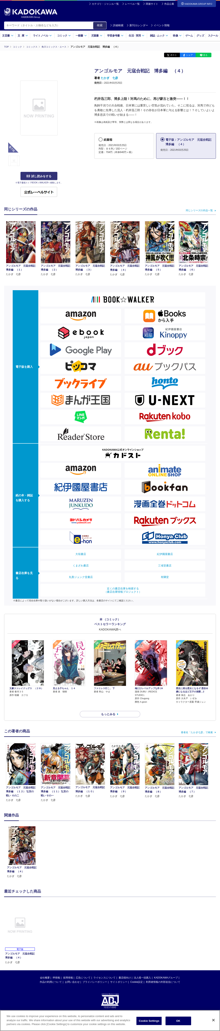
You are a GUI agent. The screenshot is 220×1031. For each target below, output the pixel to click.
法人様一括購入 (142, 970)
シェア (189, 55)
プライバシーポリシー (95, 974)
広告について (83, 970)
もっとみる (108, 706)
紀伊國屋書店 (165, 553)
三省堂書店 (164, 565)
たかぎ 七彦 (109, 78)
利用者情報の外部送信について (163, 974)
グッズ (200, 35)
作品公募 (169, 3)
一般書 (81, 35)
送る (205, 55)
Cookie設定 (136, 974)
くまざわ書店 (81, 565)
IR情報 (56, 970)
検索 (100, 25)
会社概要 (45, 970)
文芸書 (7, 35)
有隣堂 (165, 576)
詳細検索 (117, 25)
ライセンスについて (104, 970)
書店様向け (125, 970)
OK (178, 1020)
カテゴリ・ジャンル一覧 (105, 3)
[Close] (213, 1020)
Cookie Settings (149, 1020)
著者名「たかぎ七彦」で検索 (197, 725)
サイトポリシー (118, 974)
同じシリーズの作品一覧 (199, 210)
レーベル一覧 (132, 3)
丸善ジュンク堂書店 (81, 576)
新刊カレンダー (137, 25)
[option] (22, 845)
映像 (177, 35)
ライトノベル (42, 35)
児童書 (96, 35)
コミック (64, 35)
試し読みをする (38, 176)
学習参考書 (115, 35)
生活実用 (136, 35)
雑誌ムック (159, 35)
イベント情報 (160, 25)
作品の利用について (51, 974)
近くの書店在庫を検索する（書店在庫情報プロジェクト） (123, 590)
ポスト (173, 55)
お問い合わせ (72, 974)
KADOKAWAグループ (166, 970)
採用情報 (68, 970)
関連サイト (152, 3)
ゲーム (189, 35)
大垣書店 (80, 553)
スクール (213, 35)
